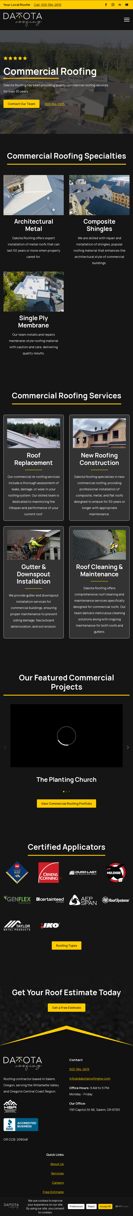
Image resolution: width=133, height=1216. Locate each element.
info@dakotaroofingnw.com (89, 1078)
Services (57, 1173)
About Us (57, 1164)
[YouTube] (127, 4)
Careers (58, 1183)
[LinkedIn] (120, 4)
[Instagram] (113, 4)
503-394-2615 (79, 1069)
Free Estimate (53, 1192)
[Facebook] (106, 4)
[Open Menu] (127, 19)
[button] (128, 747)
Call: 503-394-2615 (47, 5)
